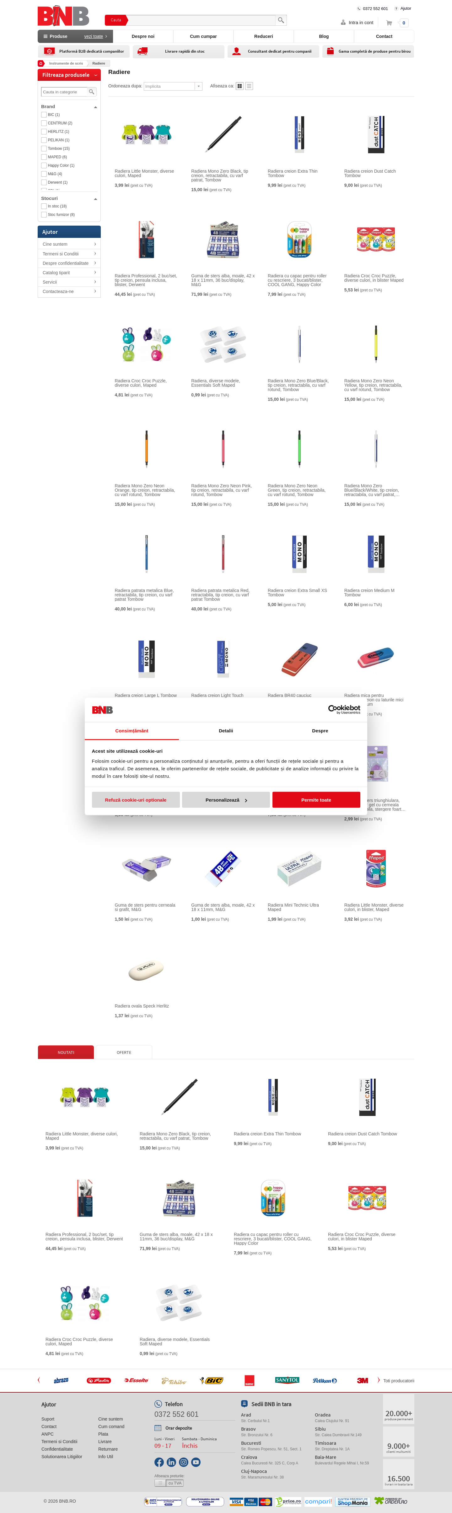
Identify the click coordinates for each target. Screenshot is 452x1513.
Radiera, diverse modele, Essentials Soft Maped (215, 383)
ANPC (47, 1434)
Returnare (108, 1449)
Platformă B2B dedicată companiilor (91, 51)
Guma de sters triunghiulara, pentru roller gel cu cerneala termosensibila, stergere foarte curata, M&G (374, 804)
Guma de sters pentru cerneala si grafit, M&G (145, 907)
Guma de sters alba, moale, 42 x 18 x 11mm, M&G (223, 907)
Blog (324, 36)
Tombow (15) (59, 148)
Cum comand (111, 1426)
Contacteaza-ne (58, 291)
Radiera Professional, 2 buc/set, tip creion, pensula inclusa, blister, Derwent (146, 280)
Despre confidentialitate (66, 263)
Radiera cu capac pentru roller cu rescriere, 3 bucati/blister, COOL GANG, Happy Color (297, 280)
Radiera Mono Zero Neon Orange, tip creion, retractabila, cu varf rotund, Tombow (145, 490)
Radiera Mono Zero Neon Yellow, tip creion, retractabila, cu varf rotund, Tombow (373, 385)
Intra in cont (361, 22)
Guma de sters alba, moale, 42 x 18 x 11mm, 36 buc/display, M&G (223, 280)
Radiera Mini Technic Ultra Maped (293, 907)
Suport (47, 1418)
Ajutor (406, 8)
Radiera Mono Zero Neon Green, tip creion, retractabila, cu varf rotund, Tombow (297, 490)
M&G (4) (55, 174)
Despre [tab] (320, 730)
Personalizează (226, 800)
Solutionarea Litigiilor (61, 1456)
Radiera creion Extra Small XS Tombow (297, 592)
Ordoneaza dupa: (125, 85)
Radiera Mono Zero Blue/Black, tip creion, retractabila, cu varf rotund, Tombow (298, 385)
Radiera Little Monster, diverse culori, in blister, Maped (374, 907)
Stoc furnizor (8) (61, 214)
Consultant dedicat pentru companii (279, 51)
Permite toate (316, 800)
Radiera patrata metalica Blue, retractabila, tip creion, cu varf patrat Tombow (144, 594)
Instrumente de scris (66, 63)
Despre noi (143, 36)
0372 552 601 (375, 8)
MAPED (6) (57, 157)
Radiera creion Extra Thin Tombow (292, 173)
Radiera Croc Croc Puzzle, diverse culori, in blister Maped (374, 278)
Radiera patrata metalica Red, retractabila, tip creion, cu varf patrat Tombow (220, 594)
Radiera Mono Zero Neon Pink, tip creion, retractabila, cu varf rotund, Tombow (221, 490)
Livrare (105, 1441)
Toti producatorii (398, 1380)
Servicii (50, 282)
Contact (384, 36)
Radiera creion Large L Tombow (146, 695)
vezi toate (93, 36)
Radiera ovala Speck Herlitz (142, 1006)
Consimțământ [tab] (131, 730)
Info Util (105, 1456)
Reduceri (263, 36)
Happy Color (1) (61, 165)
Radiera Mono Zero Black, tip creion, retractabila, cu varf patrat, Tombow (219, 175)
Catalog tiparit (56, 272)
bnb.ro (67, 1501)
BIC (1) (54, 115)
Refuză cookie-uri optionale (136, 800)
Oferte (124, 1052)
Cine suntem (55, 244)
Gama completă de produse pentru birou (375, 51)
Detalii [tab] (226, 730)
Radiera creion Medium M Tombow (369, 592)
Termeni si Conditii (60, 253)
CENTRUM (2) (60, 123)
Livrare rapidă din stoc (185, 51)
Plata (103, 1434)
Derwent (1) (58, 182)
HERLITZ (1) (58, 131)
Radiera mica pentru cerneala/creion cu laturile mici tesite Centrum (373, 699)
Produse (75, 36)
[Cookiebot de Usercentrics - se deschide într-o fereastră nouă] (332, 710)
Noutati (66, 1052)
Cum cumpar (203, 36)
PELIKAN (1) (59, 140)
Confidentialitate (57, 1449)
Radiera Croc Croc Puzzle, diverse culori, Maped (141, 383)
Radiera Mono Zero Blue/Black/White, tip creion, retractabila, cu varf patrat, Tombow (371, 490)
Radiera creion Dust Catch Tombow (370, 173)
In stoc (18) (57, 206)
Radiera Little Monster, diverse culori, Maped (144, 173)
